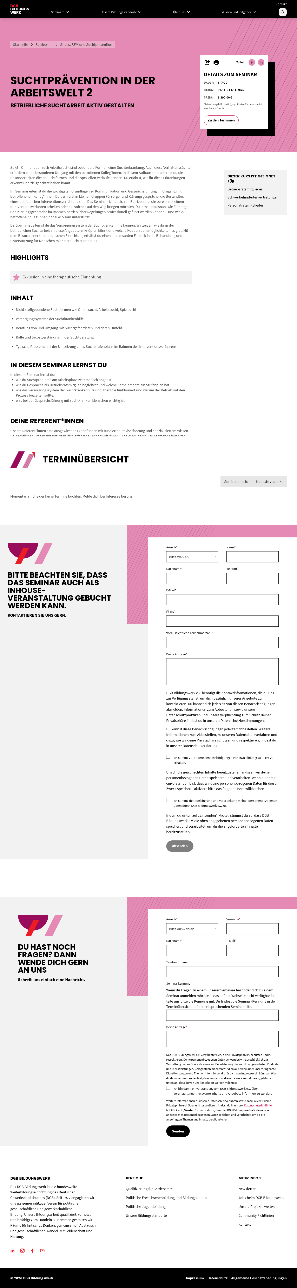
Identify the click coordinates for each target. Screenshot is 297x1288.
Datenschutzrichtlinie (258, 1105)
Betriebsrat (44, 44)
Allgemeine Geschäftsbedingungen (259, 1278)
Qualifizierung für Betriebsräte (149, 1188)
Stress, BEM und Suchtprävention (86, 44)
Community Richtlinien (256, 1215)
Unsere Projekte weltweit (258, 1206)
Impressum (195, 1278)
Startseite (20, 44)
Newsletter (247, 1188)
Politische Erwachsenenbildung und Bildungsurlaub (166, 1197)
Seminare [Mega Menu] (60, 12)
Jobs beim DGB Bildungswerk (261, 1197)
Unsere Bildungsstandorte (146, 1215)
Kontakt (281, 4)
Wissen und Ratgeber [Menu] (239, 12)
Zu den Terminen (221, 120)
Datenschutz (217, 1278)
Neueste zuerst (269, 481)
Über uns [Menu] (182, 12)
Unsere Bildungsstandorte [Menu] (121, 12)
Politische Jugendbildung (146, 1206)
